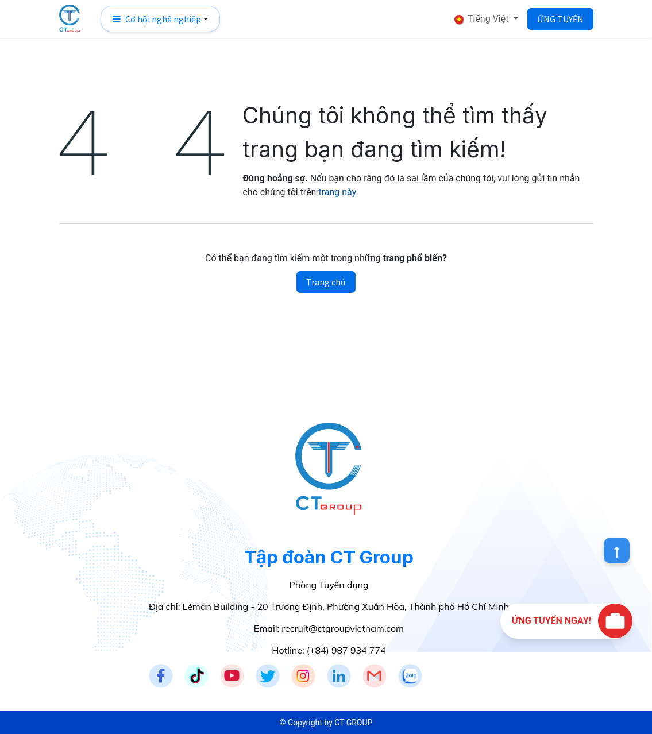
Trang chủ (326, 282)
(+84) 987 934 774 (346, 650)
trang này (337, 192)
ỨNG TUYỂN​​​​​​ (560, 19)
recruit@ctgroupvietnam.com (342, 628)
